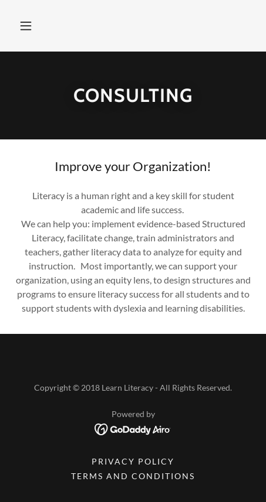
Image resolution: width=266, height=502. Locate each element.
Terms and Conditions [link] (133, 476)
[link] (133, 427)
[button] (26, 25)
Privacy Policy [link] (133, 461)
